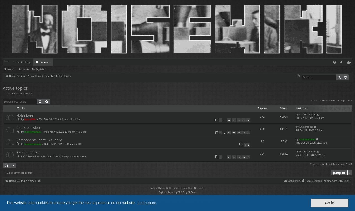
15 (234, 120)
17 (243, 120)
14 (229, 120)
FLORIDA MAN (307, 114)
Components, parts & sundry (39, 140)
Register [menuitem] (349, 63)
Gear (83, 131)
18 (248, 120)
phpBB (165, 188)
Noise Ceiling (21, 62)
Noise (77, 119)
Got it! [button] (329, 203)
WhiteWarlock (32, 156)
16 (238, 120)
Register (40, 69)
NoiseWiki (30, 119)
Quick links (7, 63)
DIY (80, 144)
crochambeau (307, 139)
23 (243, 132)
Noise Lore (24, 115)
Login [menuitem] (342, 63)
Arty (170, 192)
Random (81, 156)
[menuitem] (334, 62)
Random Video (27, 152)
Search (11, 69)
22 (238, 132)
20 (229, 132)
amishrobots (306, 126)
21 (234, 132)
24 (248, 132)
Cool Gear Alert (28, 127)
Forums (45, 62)
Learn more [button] (146, 203)
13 (229, 157)
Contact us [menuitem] (292, 180)
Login (25, 69)
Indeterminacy (32, 131)
